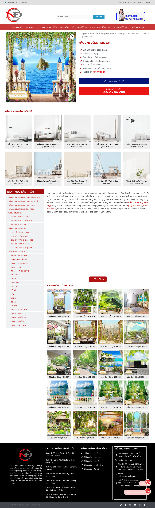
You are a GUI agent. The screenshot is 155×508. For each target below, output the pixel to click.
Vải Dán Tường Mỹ (18, 224)
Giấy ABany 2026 (32, 27)
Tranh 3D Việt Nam (18, 325)
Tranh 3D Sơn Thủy (19, 310)
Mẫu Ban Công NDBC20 (137, 438)
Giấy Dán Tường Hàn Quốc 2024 (21, 209)
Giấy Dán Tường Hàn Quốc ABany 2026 (24, 197)
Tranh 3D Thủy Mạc (19, 317)
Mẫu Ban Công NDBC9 (110, 438)
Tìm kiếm (99, 16)
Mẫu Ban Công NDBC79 (111, 316)
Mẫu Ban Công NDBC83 (137, 316)
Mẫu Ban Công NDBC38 (111, 346)
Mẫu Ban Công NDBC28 (85, 377)
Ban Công (134, 33)
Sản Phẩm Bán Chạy (19, 255)
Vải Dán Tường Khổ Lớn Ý (21, 221)
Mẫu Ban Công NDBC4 (59, 438)
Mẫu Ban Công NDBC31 (137, 377)
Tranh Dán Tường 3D (99, 27)
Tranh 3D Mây (16, 267)
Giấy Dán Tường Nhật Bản (21, 248)
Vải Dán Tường (121, 27)
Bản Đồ (14, 279)
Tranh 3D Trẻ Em (17, 321)
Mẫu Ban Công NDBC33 (59, 346)
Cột (12, 294)
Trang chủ (83, 33)
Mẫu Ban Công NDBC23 (59, 407)
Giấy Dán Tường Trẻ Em (20, 244)
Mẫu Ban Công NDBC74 (85, 316)
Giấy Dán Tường (79, 27)
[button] (72, 36)
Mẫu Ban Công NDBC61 (59, 316)
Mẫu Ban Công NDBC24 (85, 407)
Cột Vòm (14, 298)
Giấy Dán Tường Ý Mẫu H (21, 232)
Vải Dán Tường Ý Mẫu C (20, 217)
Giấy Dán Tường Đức (19, 236)
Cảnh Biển (15, 282)
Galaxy (14, 306)
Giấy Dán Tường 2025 (17, 228)
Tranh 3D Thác (17, 313)
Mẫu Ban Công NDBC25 (111, 407)
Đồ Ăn (13, 302)
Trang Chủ (16, 27)
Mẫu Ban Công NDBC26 (137, 407)
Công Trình (138, 27)
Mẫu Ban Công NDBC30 (111, 377)
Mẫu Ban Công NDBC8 (85, 438)
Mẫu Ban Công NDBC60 (137, 346)
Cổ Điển (14, 290)
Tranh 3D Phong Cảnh (119, 33)
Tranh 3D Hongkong (19, 263)
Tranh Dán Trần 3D (19, 259)
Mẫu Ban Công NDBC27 (59, 377)
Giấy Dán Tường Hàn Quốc (55, 27)
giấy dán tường (135, 206)
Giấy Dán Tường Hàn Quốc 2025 (21, 205)
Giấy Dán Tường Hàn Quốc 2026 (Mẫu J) (24, 201)
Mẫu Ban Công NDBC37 (85, 346)
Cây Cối (14, 286)
